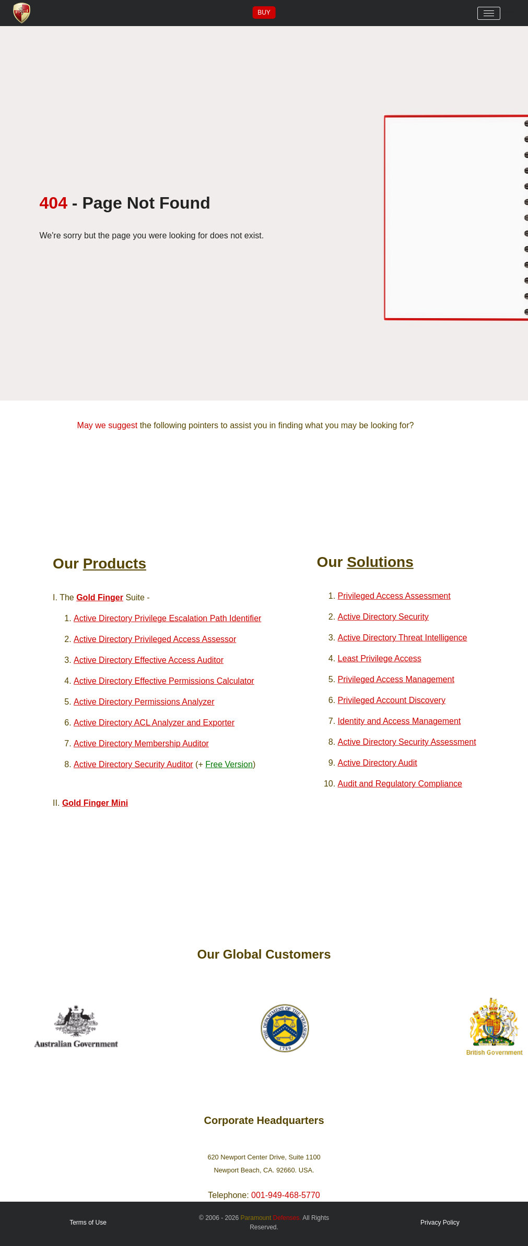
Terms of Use (88, 1222)
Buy (264, 12)
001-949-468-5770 (285, 1195)
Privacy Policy (440, 1222)
